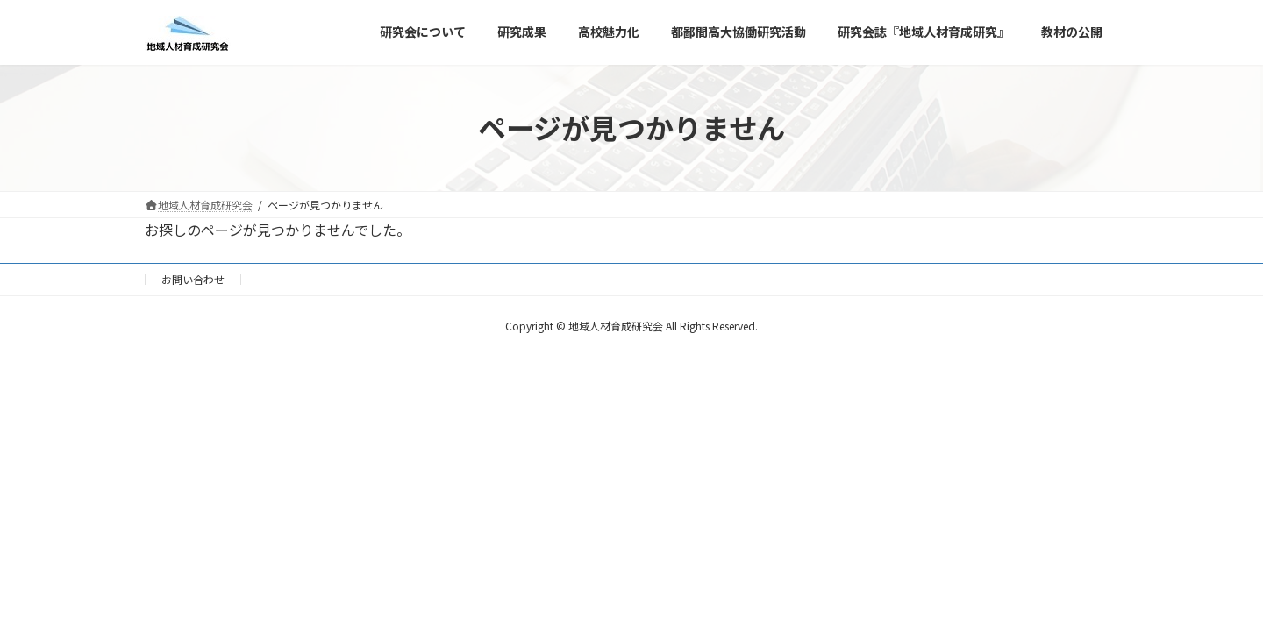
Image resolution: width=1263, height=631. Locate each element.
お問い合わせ (193, 279)
